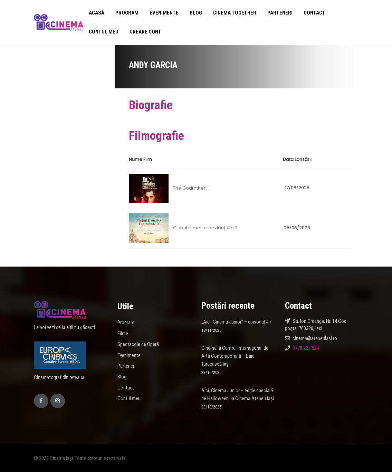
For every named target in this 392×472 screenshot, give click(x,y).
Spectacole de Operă (138, 344)
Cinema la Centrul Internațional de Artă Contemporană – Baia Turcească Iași (234, 356)
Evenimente (164, 13)
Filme (122, 333)
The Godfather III (191, 187)
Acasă (96, 13)
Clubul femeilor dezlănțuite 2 (205, 227)
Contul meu (103, 32)
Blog (196, 13)
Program (126, 13)
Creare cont (145, 32)
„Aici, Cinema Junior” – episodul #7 (236, 322)
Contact (314, 13)
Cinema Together (234, 13)
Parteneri (280, 13)
